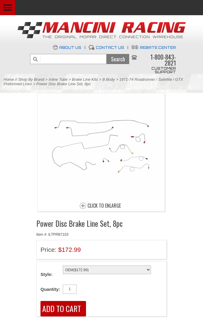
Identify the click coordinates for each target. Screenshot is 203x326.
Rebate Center (158, 47)
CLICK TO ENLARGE (104, 206)
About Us (70, 47)
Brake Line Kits (85, 79)
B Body (108, 79)
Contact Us (110, 47)
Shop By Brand (31, 79)
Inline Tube (58, 79)
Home (9, 79)
